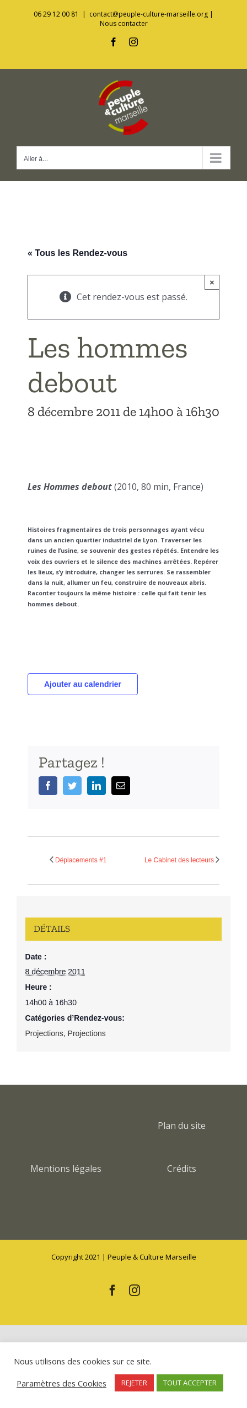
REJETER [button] (134, 1383)
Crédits (181, 1168)
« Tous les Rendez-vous (77, 253)
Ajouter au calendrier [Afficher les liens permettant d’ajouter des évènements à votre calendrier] (82, 684)
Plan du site (182, 1125)
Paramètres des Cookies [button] (61, 1383)
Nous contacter (124, 23)
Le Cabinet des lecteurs (179, 860)
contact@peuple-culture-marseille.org (148, 14)
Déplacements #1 (80, 860)
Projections (44, 1033)
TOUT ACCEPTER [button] (190, 1383)
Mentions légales (65, 1168)
